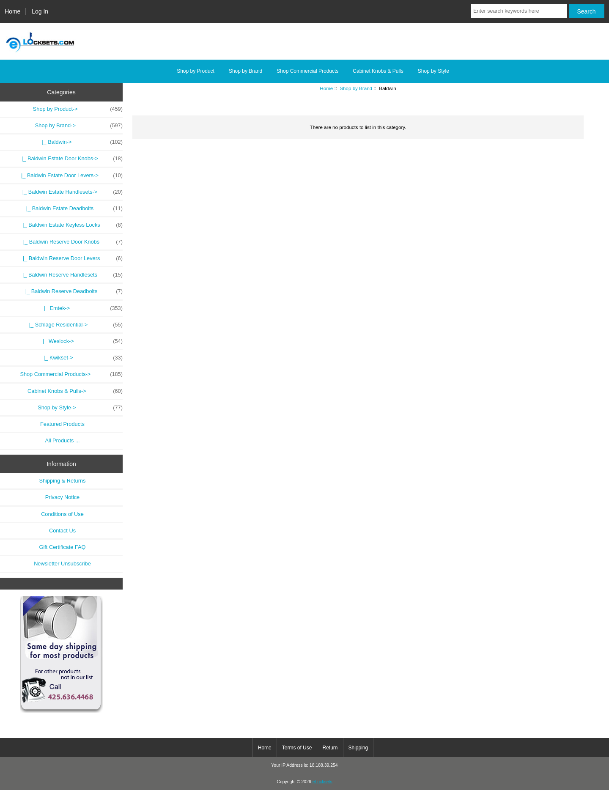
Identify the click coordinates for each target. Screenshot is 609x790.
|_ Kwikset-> (82, 357)
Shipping (358, 748)
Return (329, 748)
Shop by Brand (356, 88)
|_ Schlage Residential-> (74, 324)
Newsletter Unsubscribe (62, 563)
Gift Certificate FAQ (62, 547)
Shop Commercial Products (307, 71)
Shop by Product (195, 71)
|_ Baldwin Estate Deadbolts (71, 208)
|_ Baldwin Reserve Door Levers (70, 258)
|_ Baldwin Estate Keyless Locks (69, 225)
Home (12, 11)
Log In (40, 11)
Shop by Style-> (80, 407)
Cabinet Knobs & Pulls (378, 71)
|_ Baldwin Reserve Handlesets (69, 275)
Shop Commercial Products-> (71, 374)
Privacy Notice (62, 497)
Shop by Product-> (78, 109)
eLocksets (322, 781)
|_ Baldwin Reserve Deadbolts (71, 291)
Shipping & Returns (62, 480)
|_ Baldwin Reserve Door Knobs (70, 242)
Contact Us (62, 530)
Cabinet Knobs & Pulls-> (75, 391)
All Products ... (62, 440)
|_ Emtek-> (82, 308)
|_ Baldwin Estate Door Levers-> (69, 175)
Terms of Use (297, 748)
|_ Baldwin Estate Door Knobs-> (69, 158)
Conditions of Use (62, 514)
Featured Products (62, 424)
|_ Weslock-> (81, 341)
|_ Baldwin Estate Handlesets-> (69, 192)
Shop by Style (433, 71)
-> (79, 125)
